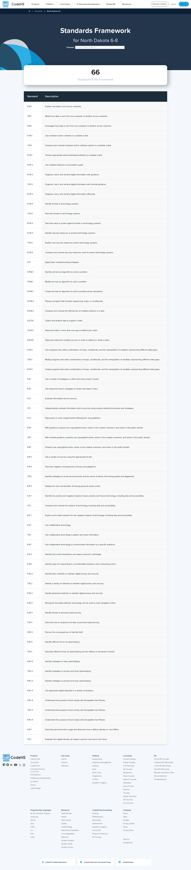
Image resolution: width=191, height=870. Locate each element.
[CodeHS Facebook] (4, 765)
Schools (64, 762)
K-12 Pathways (128, 766)
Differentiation (97, 817)
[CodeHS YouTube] (15, 765)
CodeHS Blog (66, 827)
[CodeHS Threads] (24, 765)
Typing (32, 785)
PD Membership (160, 779)
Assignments (97, 759)
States (63, 817)
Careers (126, 820)
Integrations (97, 776)
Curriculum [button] (66, 4)
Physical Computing (100, 834)
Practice (126, 789)
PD (155, 756)
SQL (32, 834)
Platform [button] (50, 4)
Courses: (70, 47)
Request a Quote (160, 4)
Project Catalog (129, 762)
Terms (125, 827)
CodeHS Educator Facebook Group (95, 862)
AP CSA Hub (128, 800)
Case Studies (66, 813)
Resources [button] (127, 4)
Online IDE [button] (111, 4)
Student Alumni (67, 847)
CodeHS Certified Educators (54, 862)
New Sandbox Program (40, 813)
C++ (31, 830)
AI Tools (95, 779)
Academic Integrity (99, 783)
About (125, 813)
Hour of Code (128, 786)
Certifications (35, 775)
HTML (32, 827)
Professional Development (40, 778)
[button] (36, 4)
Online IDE (34, 762)
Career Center (66, 844)
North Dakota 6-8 (53, 11)
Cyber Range (35, 788)
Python (33, 820)
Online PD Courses (161, 759)
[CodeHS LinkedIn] (11, 765)
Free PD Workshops (161, 769)
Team (125, 817)
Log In (173, 4)
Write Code (96, 773)
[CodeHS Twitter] (19, 765)
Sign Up (184, 4)
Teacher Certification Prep (164, 773)
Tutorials (126, 793)
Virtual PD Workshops (162, 766)
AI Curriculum (128, 803)
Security (126, 839)
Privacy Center (128, 823)
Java (32, 823)
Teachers (64, 766)
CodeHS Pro (35, 766)
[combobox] (100, 47)
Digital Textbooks (130, 796)
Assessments (97, 823)
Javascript (34, 817)
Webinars (64, 837)
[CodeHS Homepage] (14, 4)
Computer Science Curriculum (37, 770)
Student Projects (67, 840)
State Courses (128, 776)
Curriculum (127, 756)
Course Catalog (129, 759)
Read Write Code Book (70, 830)
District (64, 759)
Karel (32, 837)
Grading (95, 766)
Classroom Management (101, 762)
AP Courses (127, 769)
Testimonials (66, 820)
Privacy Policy (128, 830)
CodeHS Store (126, 862)
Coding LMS (35, 759)
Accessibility (128, 842)
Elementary (127, 773)
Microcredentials (160, 776)
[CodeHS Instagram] (7, 765)
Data (94, 769)
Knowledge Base (67, 834)
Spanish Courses (129, 779)
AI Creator (34, 781)
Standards (39, 11)
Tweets (64, 823)
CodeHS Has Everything (102, 810)
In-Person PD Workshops (163, 762)
